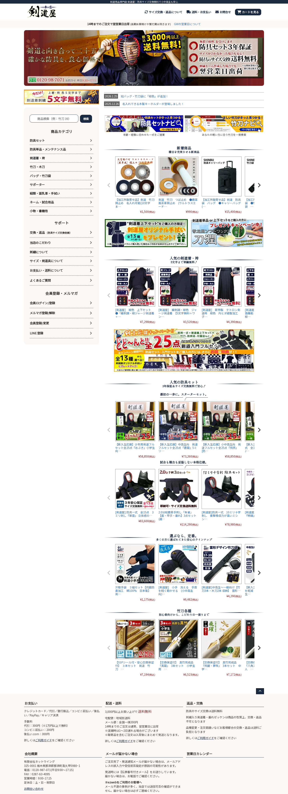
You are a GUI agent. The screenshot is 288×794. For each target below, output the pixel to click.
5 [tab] (67, 105)
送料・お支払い (199, 12)
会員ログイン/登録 (42, 303)
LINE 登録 (36, 333)
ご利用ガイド (43, 740)
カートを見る (248, 12)
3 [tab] (62, 105)
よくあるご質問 (40, 280)
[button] (109, 185)
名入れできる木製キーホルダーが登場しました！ (144, 103)
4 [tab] (65, 105)
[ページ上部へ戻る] (260, 691)
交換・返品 (51, 232)
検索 (86, 119)
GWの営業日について (187, 24)
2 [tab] (59, 105)
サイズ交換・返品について (163, 12)
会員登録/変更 (39, 323)
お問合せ (223, 12)
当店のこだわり (40, 243)
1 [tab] (56, 105)
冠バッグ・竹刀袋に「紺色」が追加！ (136, 96)
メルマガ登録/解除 (42, 313)
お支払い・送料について (46, 270)
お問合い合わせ (34, 789)
